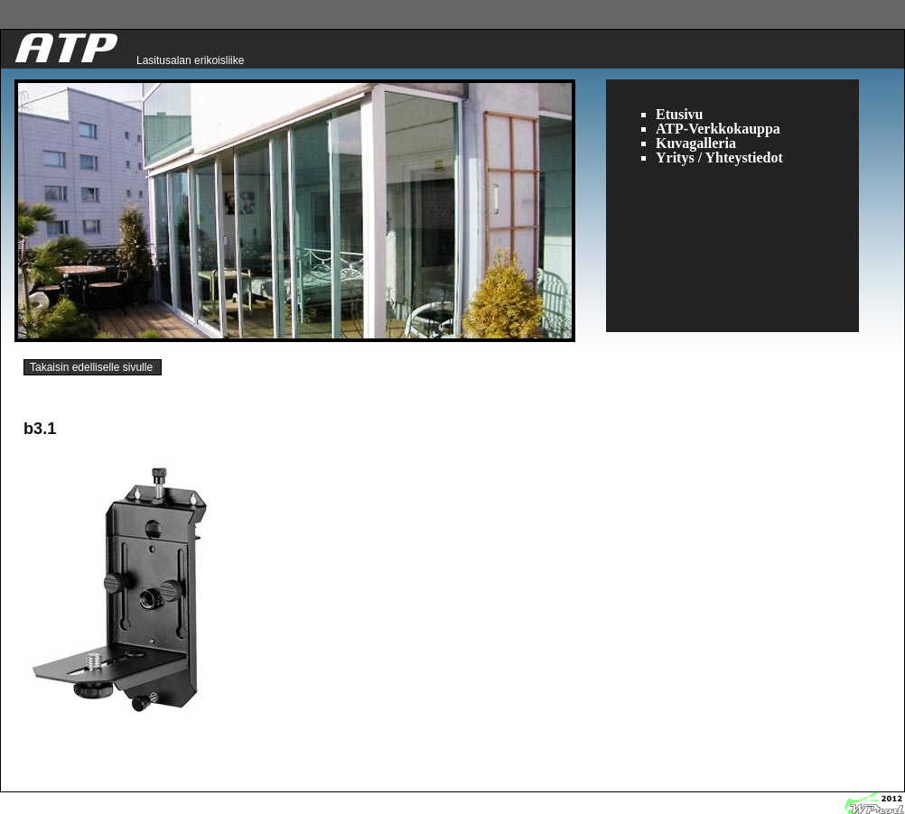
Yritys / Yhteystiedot (719, 157)
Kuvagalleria (696, 143)
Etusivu (679, 114)
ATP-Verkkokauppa (718, 128)
